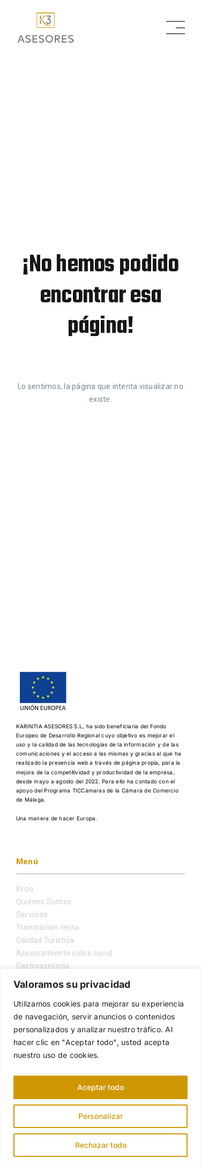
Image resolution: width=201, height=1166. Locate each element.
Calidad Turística (45, 940)
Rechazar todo (100, 1144)
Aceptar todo (100, 1087)
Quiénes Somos (43, 901)
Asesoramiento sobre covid (64, 953)
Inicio (25, 889)
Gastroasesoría (42, 966)
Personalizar (100, 1116)
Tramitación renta (47, 927)
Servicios (32, 914)
